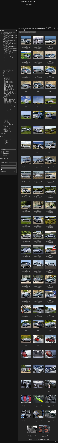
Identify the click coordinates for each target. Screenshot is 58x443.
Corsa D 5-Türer (7, 81)
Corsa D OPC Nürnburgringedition (10, 106)
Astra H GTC (6, 87)
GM (4, 129)
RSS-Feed (5, 155)
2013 (4, 39)
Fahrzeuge (6, 77)
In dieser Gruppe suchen (28, 32)
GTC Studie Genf (7, 91)
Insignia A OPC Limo (8, 100)
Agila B (5, 83)
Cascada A (6, 78)
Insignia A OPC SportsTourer (9, 99)
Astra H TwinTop (7, 88)
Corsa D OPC (6, 108)
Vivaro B (6, 95)
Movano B (6, 96)
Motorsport (5, 73)
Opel (4, 75)
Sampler (5, 76)
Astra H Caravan (7, 86)
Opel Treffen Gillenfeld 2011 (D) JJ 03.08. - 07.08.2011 (9, 60)
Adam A (5, 79)
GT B (5, 80)
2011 (4, 59)
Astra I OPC (6, 109)
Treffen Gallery (6, 33)
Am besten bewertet (7, 139)
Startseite (21, 28)
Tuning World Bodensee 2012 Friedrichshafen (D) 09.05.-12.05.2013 (9, 41)
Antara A (6, 84)
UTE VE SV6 (6, 117)
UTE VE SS (6, 119)
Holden (4, 115)
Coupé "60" (6, 123)
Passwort (3, 166)
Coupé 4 (5, 127)
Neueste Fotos (6, 140)
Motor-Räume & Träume (7, 32)
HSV (4, 125)
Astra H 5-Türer (7, 85)
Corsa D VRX (6, 113)
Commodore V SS (7, 124)
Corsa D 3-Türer (7, 82)
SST (5, 121)
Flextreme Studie (7, 92)
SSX (5, 120)
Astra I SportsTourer (8, 89)
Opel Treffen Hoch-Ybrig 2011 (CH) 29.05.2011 (9, 66)
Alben (2, 30)
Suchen (4, 152)
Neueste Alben (6, 141)
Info (3, 154)
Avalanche (6, 128)
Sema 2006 (6, 130)
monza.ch (5, 74)
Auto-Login (4, 169)
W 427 (5, 126)
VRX (4, 111)
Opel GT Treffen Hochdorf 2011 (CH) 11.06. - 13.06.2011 (9, 62)
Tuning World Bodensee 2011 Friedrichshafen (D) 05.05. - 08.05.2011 (9, 70)
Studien (5, 90)
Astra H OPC (6, 103)
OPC (4, 97)
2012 (4, 45)
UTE (5, 116)
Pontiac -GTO (6, 131)
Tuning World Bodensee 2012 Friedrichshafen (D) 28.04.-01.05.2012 (9, 55)
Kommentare (5, 153)
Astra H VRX (6, 114)
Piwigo (56, 441)
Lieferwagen (6, 94)
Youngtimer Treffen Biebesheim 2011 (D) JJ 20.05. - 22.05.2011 (9, 68)
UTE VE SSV (6, 118)
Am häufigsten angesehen (8, 138)
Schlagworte (5, 151)
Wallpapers (5, 72)
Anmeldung (5, 160)
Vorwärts (41, 439)
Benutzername (4, 164)
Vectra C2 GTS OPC (8, 101)
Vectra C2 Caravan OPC (9, 102)
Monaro (5, 122)
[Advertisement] (29, 16)
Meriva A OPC (6, 105)
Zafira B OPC (6, 104)
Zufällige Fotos (6, 142)
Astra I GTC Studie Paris (9, 93)
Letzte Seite (46, 439)
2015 (4, 34)
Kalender (4, 143)
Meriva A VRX (6, 112)
